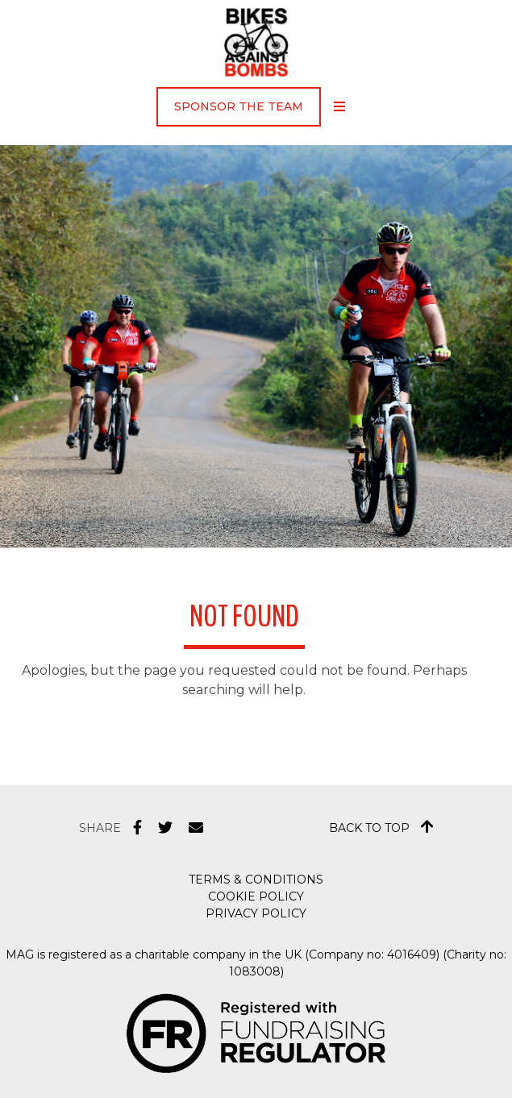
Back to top (381, 827)
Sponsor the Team (238, 106)
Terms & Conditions (256, 879)
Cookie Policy (256, 896)
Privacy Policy (256, 913)
